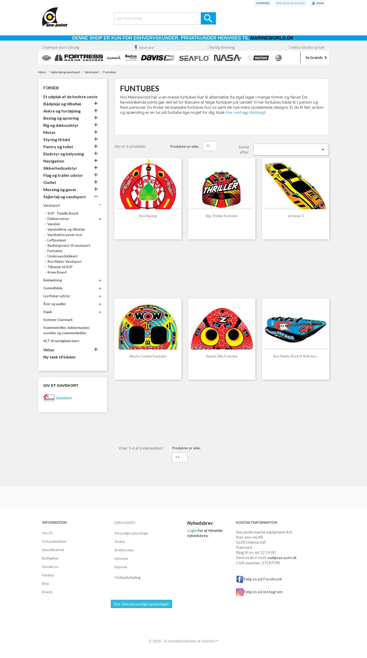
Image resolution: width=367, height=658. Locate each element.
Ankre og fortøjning (62, 110)
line (229, 112)
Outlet (49, 182)
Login (192, 530)
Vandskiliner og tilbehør (66, 229)
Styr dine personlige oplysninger (141, 603)
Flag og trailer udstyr (63, 175)
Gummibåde (52, 288)
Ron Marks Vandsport (64, 261)
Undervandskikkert (62, 256)
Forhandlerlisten (54, 541)
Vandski (53, 224)
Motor (49, 132)
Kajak (47, 311)
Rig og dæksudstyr (61, 125)
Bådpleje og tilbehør (62, 103)
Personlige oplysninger (131, 533)
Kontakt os (50, 567)
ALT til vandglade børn (61, 341)
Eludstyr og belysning (63, 153)
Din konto (125, 522)
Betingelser (50, 558)
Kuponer (121, 567)
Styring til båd (56, 139)
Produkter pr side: (184, 146)
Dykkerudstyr (58, 218)
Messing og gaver (59, 189)
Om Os (47, 533)
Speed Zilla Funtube (222, 356)
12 (208, 145)
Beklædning (52, 280)
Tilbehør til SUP (60, 267)
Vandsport (51, 205)
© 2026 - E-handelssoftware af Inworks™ (183, 641)
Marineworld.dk (272, 38)
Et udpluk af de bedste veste (70, 96)
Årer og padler (54, 304)
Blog (45, 583)
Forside (51, 87)
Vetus (48, 349)
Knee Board (56, 272)
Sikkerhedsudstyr (60, 168)
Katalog (48, 575)
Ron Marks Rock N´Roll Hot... (295, 356)
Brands (47, 592)
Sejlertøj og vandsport (64, 196)
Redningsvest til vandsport (68, 245)
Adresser (121, 558)
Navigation (53, 160)
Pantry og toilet (58, 146)
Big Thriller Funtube (222, 216)
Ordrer (120, 542)
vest (237, 112)
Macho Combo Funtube (147, 356)
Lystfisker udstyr (56, 296)
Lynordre (262, 3)
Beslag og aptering (61, 118)
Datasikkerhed (53, 550)
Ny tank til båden (59, 356)
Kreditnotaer (124, 550)
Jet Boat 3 (295, 216)
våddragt (256, 112)
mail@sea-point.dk (282, 557)
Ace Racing (148, 216)
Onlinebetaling (128, 577)
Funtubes (55, 251)
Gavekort (64, 398)
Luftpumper (56, 240)
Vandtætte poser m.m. (65, 234)
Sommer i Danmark (58, 319)
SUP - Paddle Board (62, 213)
